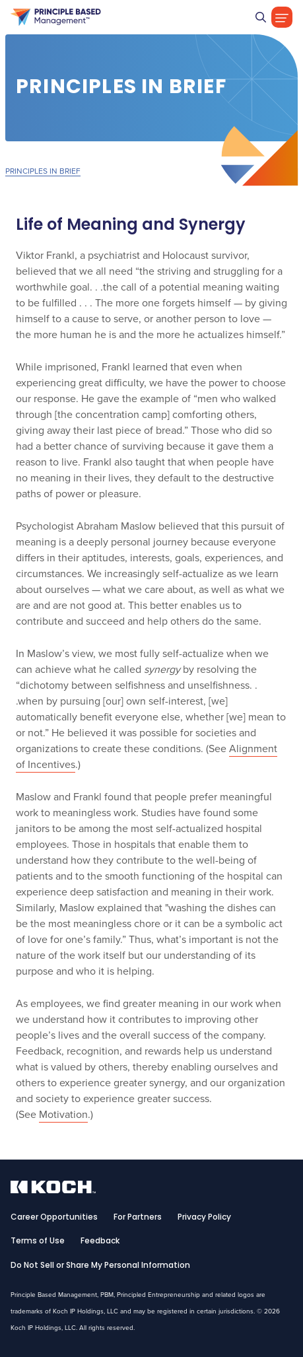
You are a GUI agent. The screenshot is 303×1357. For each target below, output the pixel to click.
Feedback (100, 1241)
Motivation (63, 1114)
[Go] (260, 17)
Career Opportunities (54, 1218)
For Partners (138, 1218)
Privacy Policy (204, 1218)
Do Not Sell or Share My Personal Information (100, 1265)
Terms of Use (38, 1241)
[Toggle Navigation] (281, 17)
